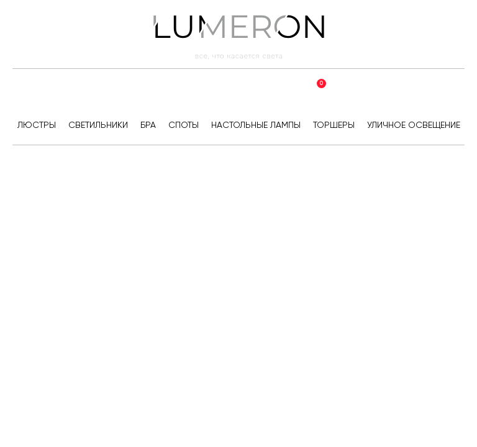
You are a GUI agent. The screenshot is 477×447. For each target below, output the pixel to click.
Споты (183, 125)
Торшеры (334, 125)
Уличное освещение (413, 125)
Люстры (36, 125)
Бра (148, 125)
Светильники (98, 125)
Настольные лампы (256, 125)
